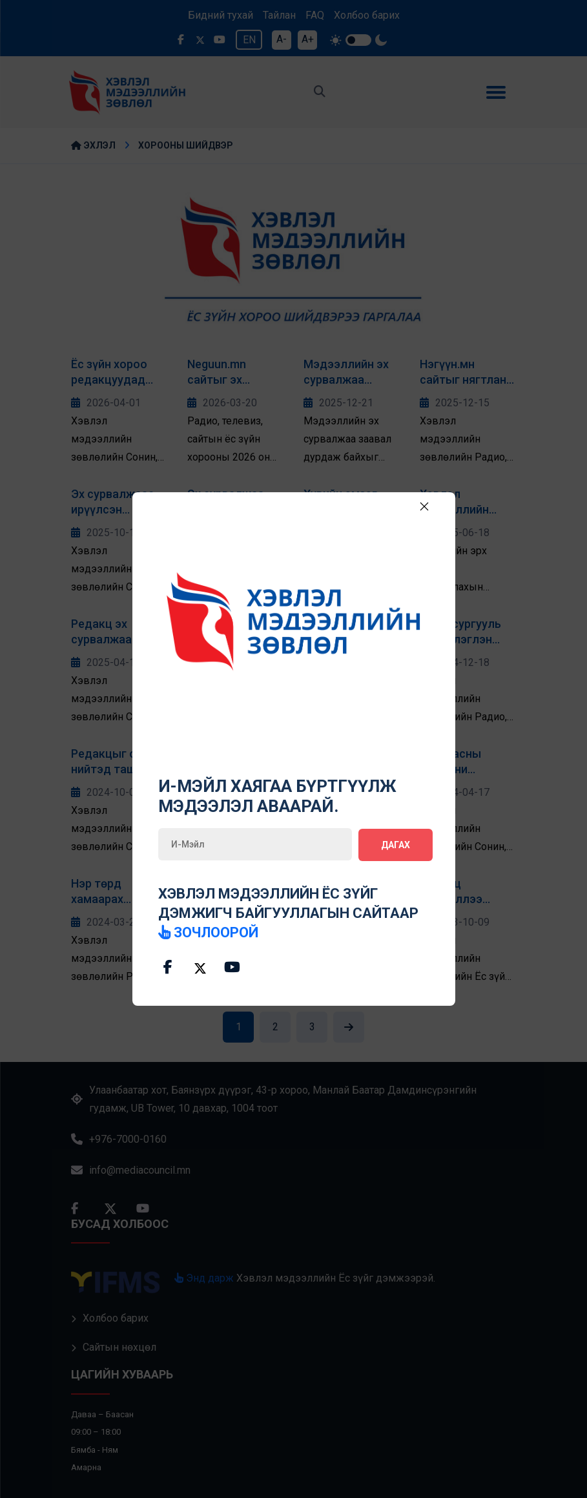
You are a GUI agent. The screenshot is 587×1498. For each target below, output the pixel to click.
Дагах (395, 844)
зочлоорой (209, 932)
